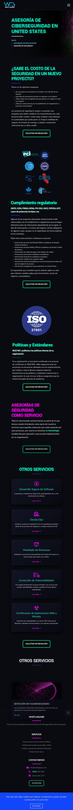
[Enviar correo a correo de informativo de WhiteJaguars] (36, 767)
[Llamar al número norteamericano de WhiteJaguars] (36, 776)
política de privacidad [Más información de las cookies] (39, 800)
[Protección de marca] (36, 752)
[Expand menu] (68, 5)
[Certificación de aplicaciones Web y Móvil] (36, 745)
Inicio (13, 40)
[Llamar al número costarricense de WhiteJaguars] (36, 772)
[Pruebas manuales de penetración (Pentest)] (36, 748)
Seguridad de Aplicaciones (25, 43)
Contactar (36, 786)
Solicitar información (36, 133)
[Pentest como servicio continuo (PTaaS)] (36, 742)
